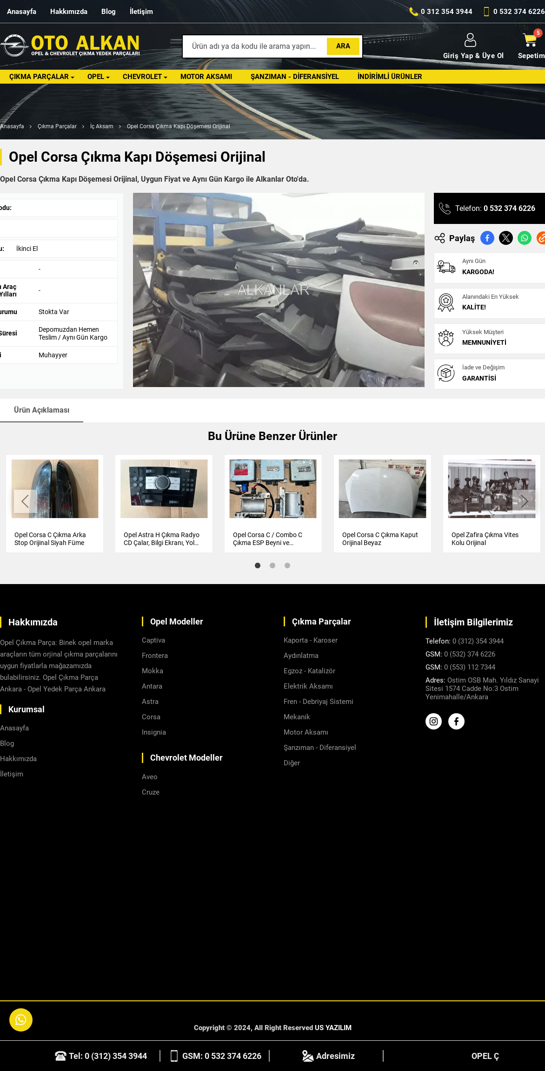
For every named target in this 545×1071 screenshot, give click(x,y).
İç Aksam (101, 126)
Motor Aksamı (206, 76)
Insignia (154, 732)
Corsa (151, 716)
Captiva (153, 640)
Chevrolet (142, 76)
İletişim (141, 11)
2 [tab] (272, 565)
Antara (152, 686)
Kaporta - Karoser (311, 640)
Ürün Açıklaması (41, 410)
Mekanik (297, 716)
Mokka (152, 670)
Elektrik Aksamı (308, 686)
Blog (108, 11)
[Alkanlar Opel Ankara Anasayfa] (70, 46)
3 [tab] (287, 565)
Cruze (151, 792)
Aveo (150, 776)
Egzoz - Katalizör (309, 670)
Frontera (155, 655)
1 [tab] (257, 565)
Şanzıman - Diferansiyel (295, 76)
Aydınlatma (301, 655)
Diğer (292, 762)
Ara (343, 46)
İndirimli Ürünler (390, 76)
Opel (95, 76)
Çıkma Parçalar (39, 76)
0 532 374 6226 (509, 208)
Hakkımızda (68, 11)
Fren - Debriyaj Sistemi (318, 701)
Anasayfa (21, 11)
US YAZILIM (333, 1027)
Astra (150, 701)
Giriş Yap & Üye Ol (473, 46)
